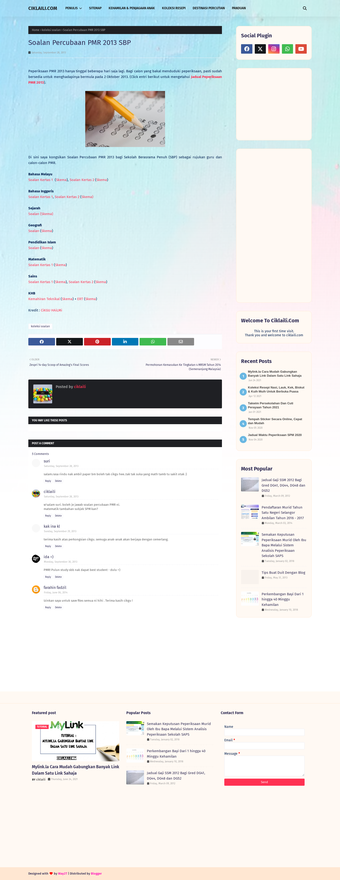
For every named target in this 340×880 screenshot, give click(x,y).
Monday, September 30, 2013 (60, 561)
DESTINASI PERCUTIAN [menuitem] (209, 8)
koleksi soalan (51, 30)
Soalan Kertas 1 (40, 180)
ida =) (48, 557)
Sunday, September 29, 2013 (60, 531)
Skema (61, 180)
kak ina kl (52, 526)
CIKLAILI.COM (42, 8)
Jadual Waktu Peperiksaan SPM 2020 (275, 435)
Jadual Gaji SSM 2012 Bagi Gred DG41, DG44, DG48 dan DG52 (283, 485)
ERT (80, 299)
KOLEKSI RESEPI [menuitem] (174, 8)
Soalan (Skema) (40, 214)
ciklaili (79, 386)
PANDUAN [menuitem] (239, 8)
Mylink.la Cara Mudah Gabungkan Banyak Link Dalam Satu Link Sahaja (75, 770)
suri (47, 461)
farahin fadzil (55, 587)
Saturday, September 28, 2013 (61, 466)
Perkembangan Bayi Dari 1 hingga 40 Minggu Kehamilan (283, 599)
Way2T (62, 873)
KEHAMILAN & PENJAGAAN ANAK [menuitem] (132, 8)
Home (35, 30)
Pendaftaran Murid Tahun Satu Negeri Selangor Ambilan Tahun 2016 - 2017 (283, 512)
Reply (48, 481)
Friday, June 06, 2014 (56, 592)
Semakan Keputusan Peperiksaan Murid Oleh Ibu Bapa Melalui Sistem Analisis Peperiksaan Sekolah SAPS (284, 545)
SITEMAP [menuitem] (95, 8)
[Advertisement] (276, 103)
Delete (58, 481)
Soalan (33, 231)
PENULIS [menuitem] (71, 8)
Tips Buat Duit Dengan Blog (283, 572)
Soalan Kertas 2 (82, 180)
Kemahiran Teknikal (44, 299)
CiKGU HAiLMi (51, 310)
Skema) (87, 197)
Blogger (96, 873)
